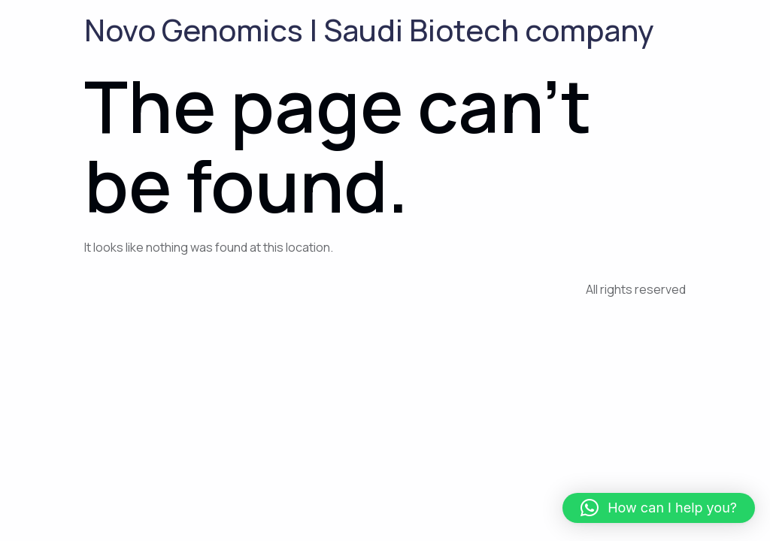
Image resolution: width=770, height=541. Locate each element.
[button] (658, 508)
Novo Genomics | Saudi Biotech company (369, 29)
